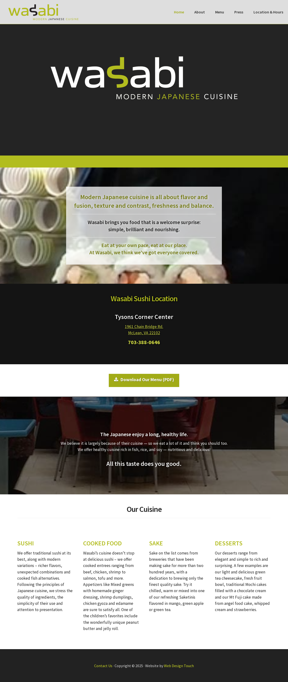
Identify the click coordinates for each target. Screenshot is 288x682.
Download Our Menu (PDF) (144, 379)
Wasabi (43, 12)
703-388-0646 (144, 342)
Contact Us (103, 665)
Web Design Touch (179, 665)
